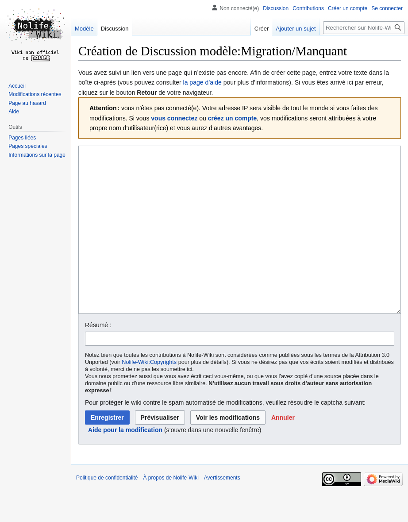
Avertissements (222, 511)
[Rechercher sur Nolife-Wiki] (363, 27)
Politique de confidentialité (107, 511)
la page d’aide (202, 82)
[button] (283, 451)
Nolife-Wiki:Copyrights (149, 395)
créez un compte (232, 118)
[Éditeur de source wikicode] (239, 246)
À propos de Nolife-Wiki (170, 511)
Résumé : (98, 358)
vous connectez (174, 118)
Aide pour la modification (125, 463)
